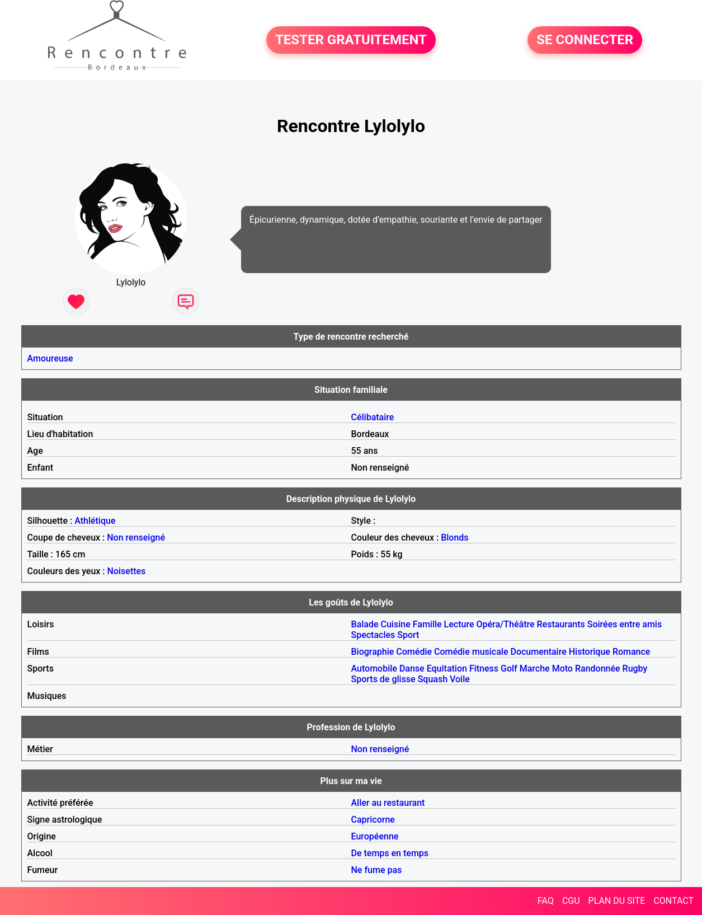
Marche (535, 668)
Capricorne (373, 819)
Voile (460, 679)
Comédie (414, 651)
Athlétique (94, 520)
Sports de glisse (383, 679)
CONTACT (673, 900)
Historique (589, 651)
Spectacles (373, 635)
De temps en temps (390, 853)
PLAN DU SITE (617, 900)
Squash (432, 679)
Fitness (483, 668)
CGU (571, 900)
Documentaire (538, 651)
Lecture (459, 624)
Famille (427, 624)
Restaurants (561, 624)
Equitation (447, 668)
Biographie (372, 651)
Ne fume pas (376, 870)
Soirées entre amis (624, 624)
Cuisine (396, 624)
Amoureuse (50, 358)
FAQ (546, 900)
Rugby (635, 668)
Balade (365, 624)
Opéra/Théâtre (505, 624)
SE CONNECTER (584, 40)
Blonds (454, 537)
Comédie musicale (471, 651)
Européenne (375, 836)
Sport (408, 635)
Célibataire (372, 417)
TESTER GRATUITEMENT (351, 40)
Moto (562, 668)
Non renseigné (136, 537)
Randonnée (597, 668)
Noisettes (126, 571)
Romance (632, 651)
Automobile (374, 668)
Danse (412, 668)
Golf (509, 668)
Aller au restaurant (388, 802)
